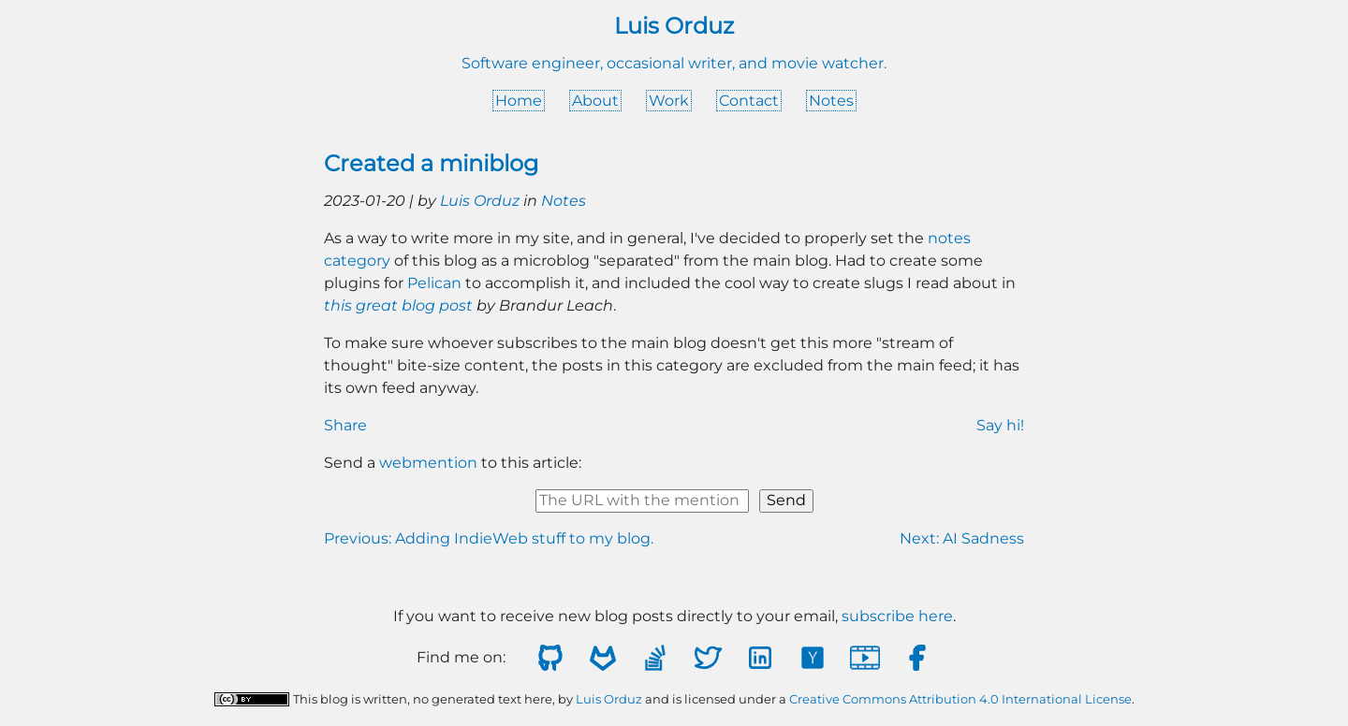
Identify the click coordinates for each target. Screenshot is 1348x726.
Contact (749, 100)
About (595, 100)
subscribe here (897, 616)
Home (518, 100)
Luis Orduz (480, 201)
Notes (831, 100)
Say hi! (1000, 425)
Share (345, 425)
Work (669, 100)
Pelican (434, 283)
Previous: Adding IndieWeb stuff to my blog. (488, 538)
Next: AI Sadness (962, 538)
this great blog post (398, 305)
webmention (428, 463)
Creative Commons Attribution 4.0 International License (960, 699)
